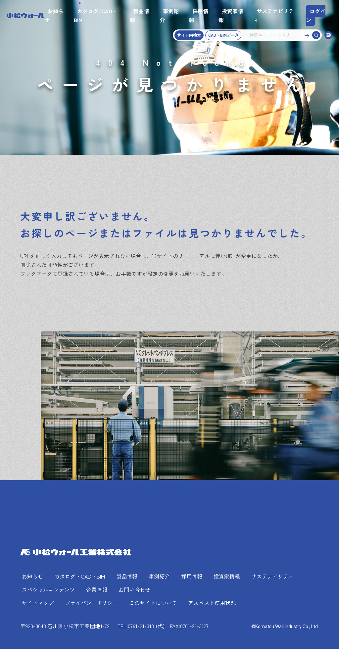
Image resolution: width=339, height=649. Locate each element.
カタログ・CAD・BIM (79, 576)
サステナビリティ (273, 15)
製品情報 (139, 15)
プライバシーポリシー (91, 603)
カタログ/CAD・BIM (96, 15)
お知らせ (54, 15)
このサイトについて (153, 603)
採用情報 (198, 15)
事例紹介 (169, 15)
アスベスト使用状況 (212, 603)
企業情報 (96, 589)
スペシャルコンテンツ (48, 589)
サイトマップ (38, 603)
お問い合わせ (134, 589)
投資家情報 (230, 15)
